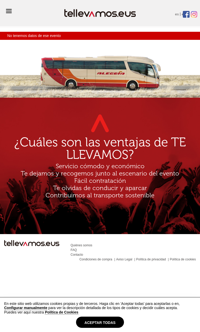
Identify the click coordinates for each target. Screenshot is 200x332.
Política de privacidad (151, 259)
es (177, 14)
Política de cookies (183, 259)
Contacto (77, 254)
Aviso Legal (124, 259)
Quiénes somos (81, 245)
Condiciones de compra (95, 259)
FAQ (74, 250)
